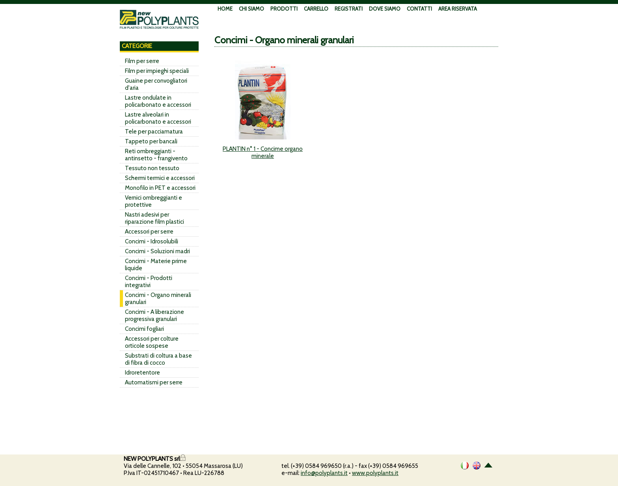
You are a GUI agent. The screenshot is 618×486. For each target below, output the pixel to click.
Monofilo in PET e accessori (160, 187)
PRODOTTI (284, 9)
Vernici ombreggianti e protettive (153, 201)
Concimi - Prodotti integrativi (148, 282)
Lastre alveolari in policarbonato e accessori (158, 118)
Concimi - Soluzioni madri (157, 251)
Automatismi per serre (153, 382)
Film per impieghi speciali (157, 70)
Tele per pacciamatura (154, 131)
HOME (225, 9)
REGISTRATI (349, 9)
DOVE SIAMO (384, 9)
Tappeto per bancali (151, 141)
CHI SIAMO (251, 9)
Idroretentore (142, 372)
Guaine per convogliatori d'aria (156, 84)
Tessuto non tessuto (152, 168)
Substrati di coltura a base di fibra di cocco (158, 359)
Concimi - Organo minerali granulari (158, 298)
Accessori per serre (149, 231)
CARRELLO (316, 9)
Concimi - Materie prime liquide (156, 265)
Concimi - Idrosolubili (151, 241)
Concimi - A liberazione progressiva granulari (154, 315)
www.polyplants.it (375, 473)
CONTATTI (419, 9)
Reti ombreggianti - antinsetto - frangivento (156, 155)
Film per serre (142, 61)
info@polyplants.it (324, 473)
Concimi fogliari (144, 328)
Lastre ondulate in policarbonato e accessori (158, 101)
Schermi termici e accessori (160, 178)
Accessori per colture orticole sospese (152, 342)
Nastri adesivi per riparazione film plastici (154, 218)
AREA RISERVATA (457, 9)
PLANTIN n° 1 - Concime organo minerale (263, 152)
